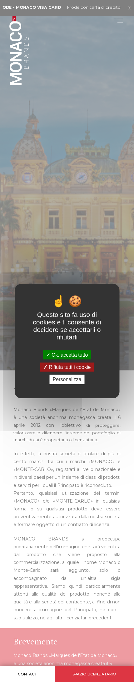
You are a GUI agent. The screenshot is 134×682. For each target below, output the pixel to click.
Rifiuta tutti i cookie (67, 367)
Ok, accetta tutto (67, 355)
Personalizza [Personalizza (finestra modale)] (67, 379)
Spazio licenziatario (94, 674)
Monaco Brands (30, 66)
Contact (27, 674)
